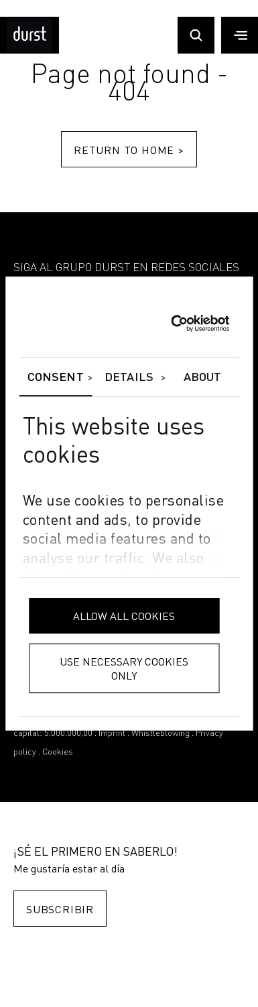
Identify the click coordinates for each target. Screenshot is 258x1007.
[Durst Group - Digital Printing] (29, 49)
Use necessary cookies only (124, 668)
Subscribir (60, 909)
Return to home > (129, 150)
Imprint (112, 733)
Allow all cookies (124, 616)
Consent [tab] (55, 378)
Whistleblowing (160, 733)
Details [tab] (129, 378)
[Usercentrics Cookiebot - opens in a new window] (170, 323)
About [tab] (203, 378)
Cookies (57, 752)
